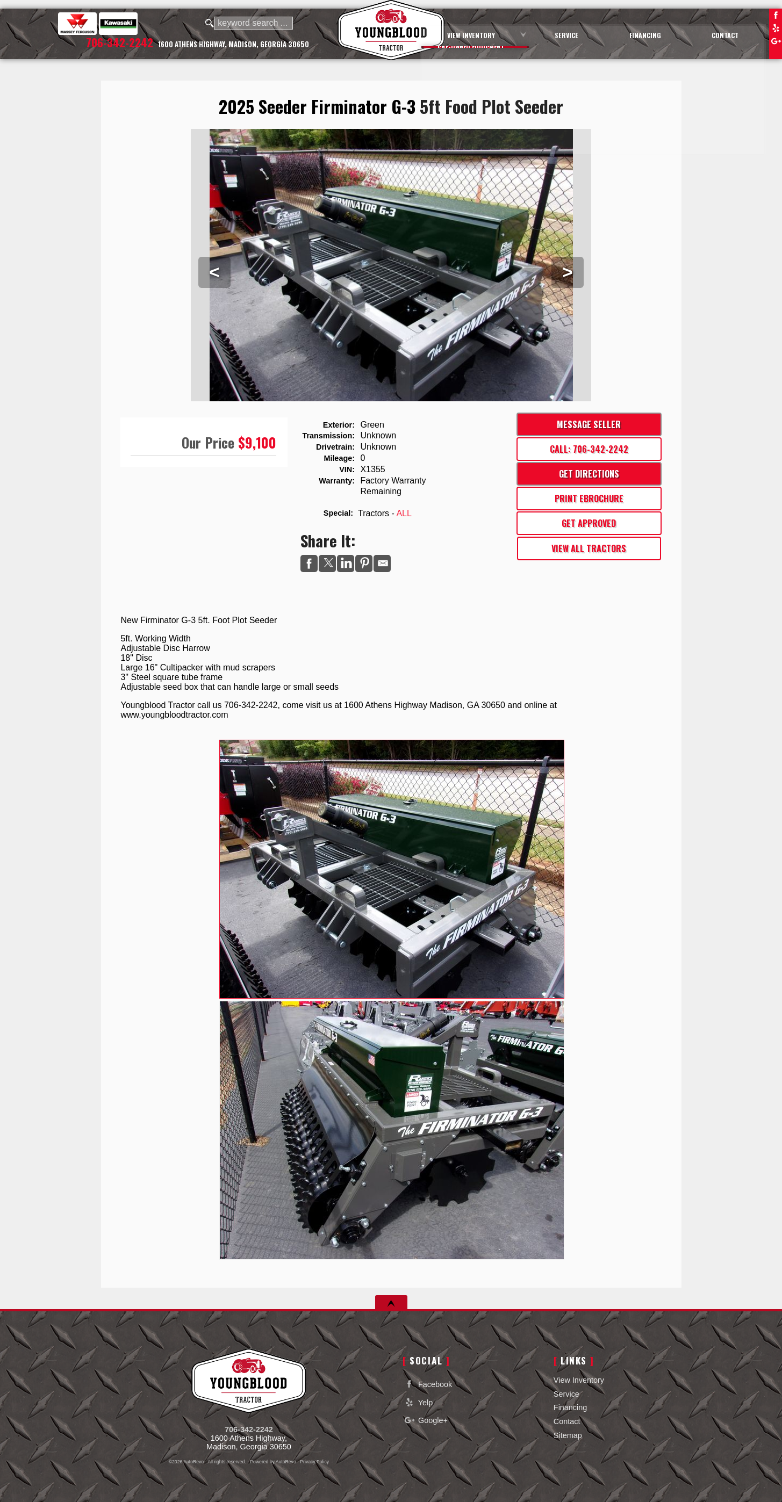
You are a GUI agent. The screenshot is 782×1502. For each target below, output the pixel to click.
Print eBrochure (589, 498)
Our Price (208, 442)
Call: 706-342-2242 (589, 449)
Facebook (775, 15)
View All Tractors (588, 548)
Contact (567, 1421)
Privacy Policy (314, 1461)
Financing (570, 1407)
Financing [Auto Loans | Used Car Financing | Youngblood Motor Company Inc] (653, 33)
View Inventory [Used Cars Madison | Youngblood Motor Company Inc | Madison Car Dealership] (490, 33)
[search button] (209, 23)
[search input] (255, 23)
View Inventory (579, 1380)
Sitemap (568, 1435)
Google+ (775, 40)
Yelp (775, 27)
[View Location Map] (234, 45)
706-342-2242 (249, 1429)
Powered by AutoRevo (273, 1461)
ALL (403, 513)
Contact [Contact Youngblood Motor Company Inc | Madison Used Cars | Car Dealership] (728, 33)
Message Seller (589, 424)
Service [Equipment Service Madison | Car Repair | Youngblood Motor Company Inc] (580, 33)
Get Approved (589, 523)
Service (566, 1394)
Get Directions (589, 473)
